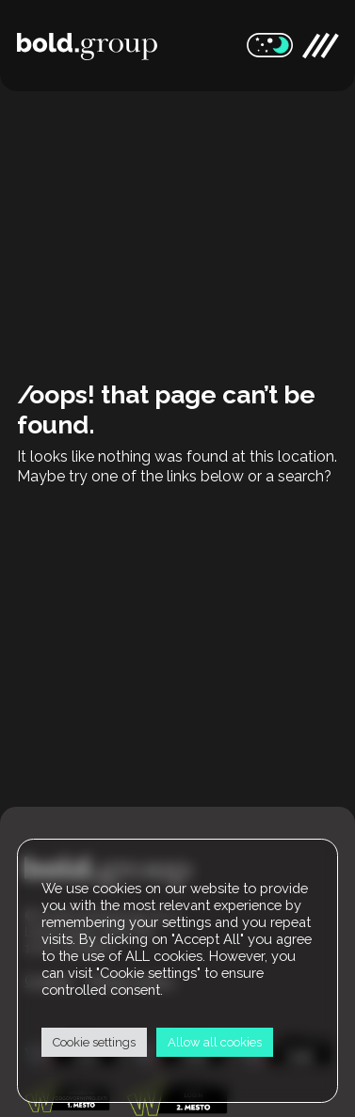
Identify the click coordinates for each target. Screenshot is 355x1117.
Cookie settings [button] (94, 1042)
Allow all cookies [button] (215, 1042)
